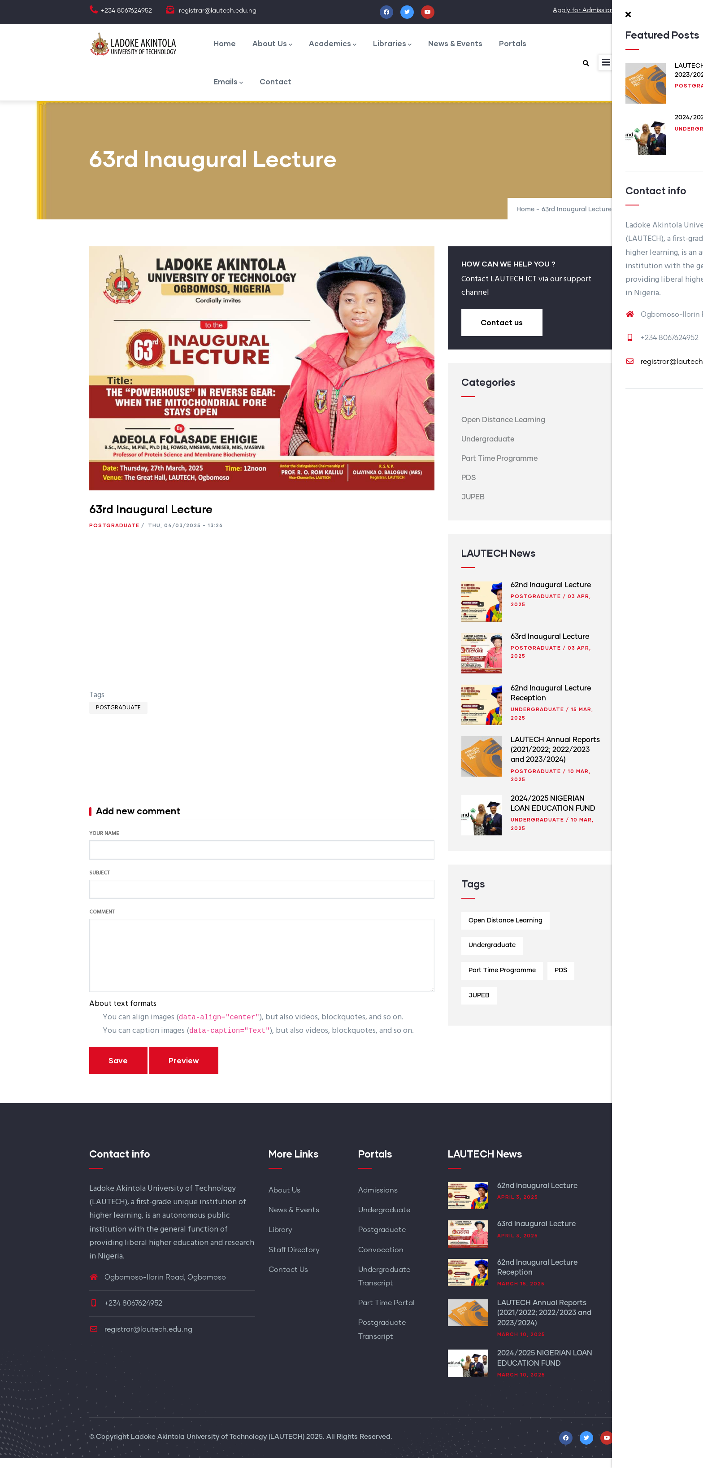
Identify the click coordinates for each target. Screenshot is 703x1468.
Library (280, 1240)
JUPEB (473, 507)
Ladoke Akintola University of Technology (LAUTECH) (217, 1446)
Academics (338, 46)
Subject (99, 883)
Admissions (378, 1200)
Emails (229, 90)
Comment (101, 922)
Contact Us (288, 1280)
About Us (275, 46)
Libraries (400, 46)
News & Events (465, 45)
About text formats (122, 1014)
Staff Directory (294, 1259)
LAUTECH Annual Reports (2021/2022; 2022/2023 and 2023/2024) (555, 759)
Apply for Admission (583, 10)
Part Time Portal (386, 1313)
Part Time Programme (499, 468)
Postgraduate (114, 535)
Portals (525, 45)
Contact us (503, 332)
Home (225, 45)
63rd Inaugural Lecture (550, 646)
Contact (279, 89)
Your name (104, 844)
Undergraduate (487, 449)
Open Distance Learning (503, 430)
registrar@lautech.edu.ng (140, 1339)
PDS (468, 488)
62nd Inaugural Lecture (551, 595)
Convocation (381, 1259)
